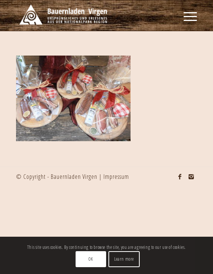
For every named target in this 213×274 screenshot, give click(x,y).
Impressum (116, 176)
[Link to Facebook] (180, 176)
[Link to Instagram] (191, 176)
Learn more (124, 259)
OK (91, 259)
